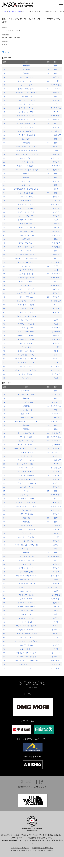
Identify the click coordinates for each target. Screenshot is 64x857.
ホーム (4, 11)
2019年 (24, 11)
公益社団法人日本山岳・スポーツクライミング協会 (32, 850)
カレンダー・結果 (14, 11)
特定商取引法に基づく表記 (42, 848)
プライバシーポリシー (20, 848)
